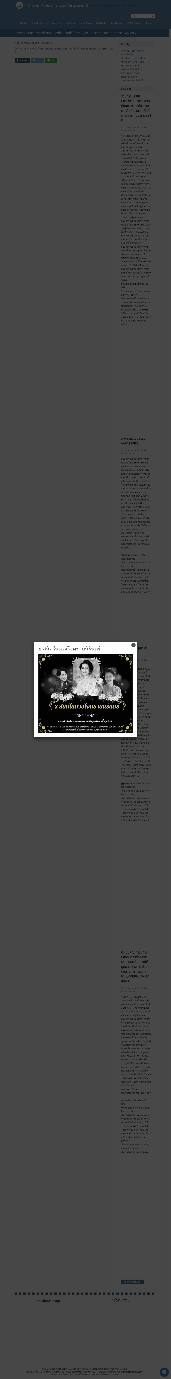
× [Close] (133, 645)
